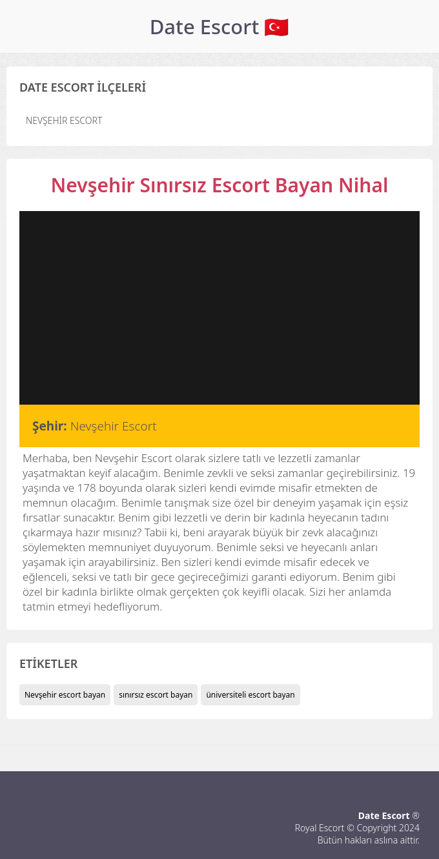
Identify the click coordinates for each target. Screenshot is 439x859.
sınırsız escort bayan (155, 694)
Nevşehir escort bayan (65, 694)
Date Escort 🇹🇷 (220, 26)
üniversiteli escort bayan (250, 694)
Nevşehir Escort (64, 120)
